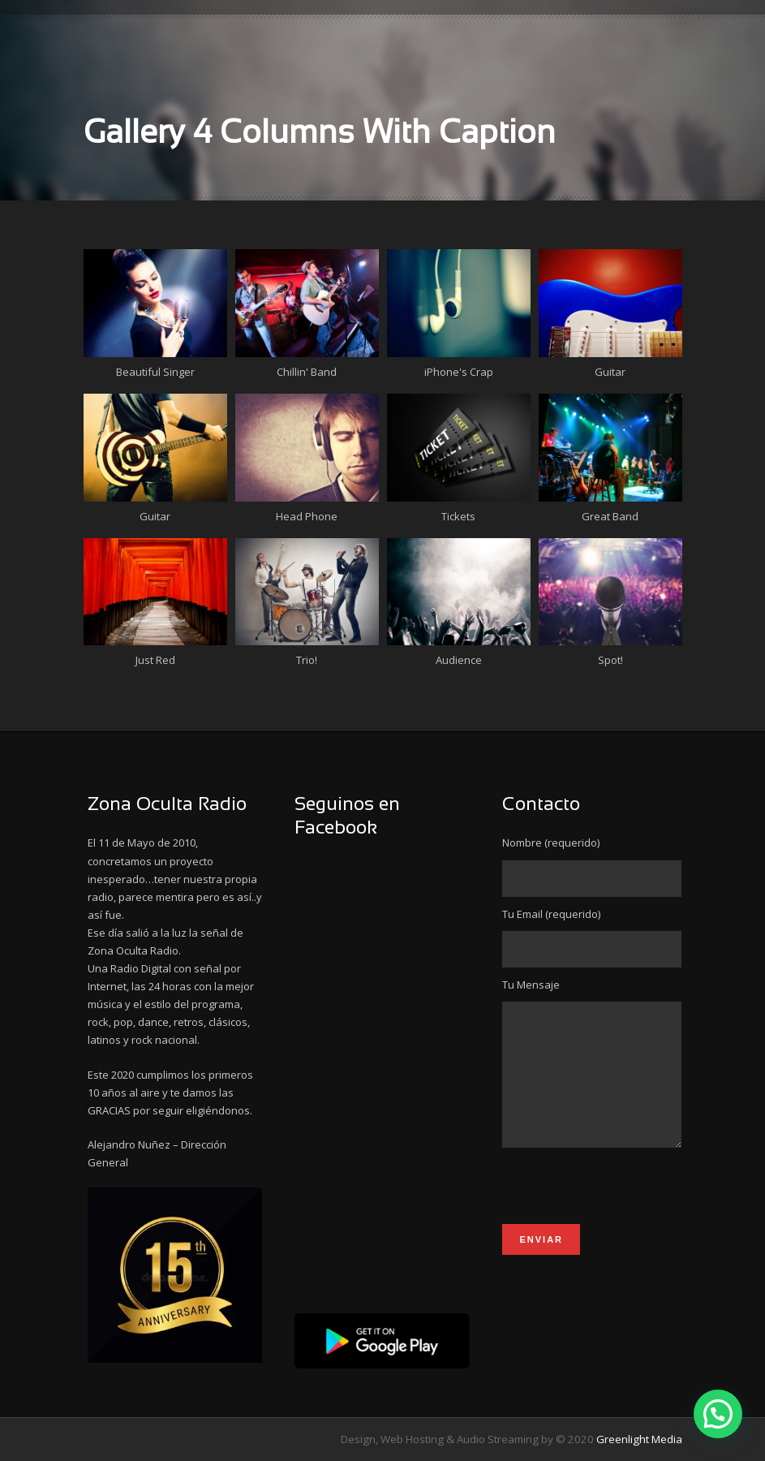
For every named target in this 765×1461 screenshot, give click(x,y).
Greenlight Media (639, 1439)
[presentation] (625, 1216)
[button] (718, 1414)
